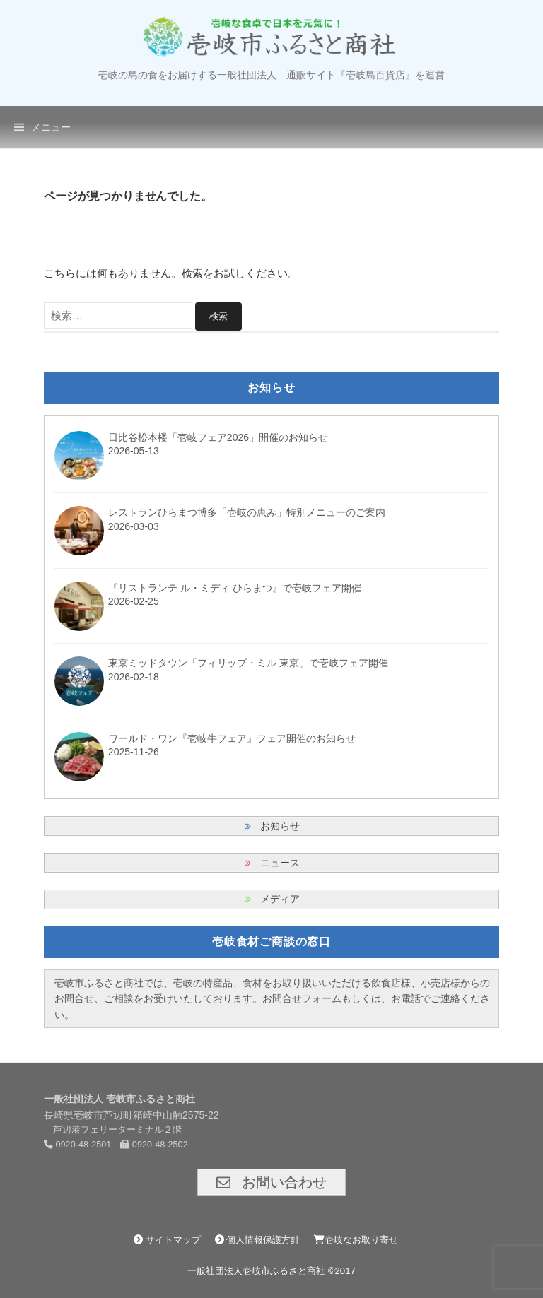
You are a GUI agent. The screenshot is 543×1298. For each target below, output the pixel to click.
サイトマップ (167, 1239)
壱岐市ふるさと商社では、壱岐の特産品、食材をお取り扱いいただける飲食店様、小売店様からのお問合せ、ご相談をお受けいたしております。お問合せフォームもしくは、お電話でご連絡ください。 (272, 998)
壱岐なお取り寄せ (356, 1239)
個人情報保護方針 (257, 1239)
